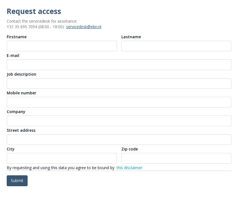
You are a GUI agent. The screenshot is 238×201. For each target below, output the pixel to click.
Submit (17, 180)
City (11, 149)
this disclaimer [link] (129, 167)
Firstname (17, 36)
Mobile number (21, 92)
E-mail (13, 55)
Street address (21, 130)
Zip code (129, 149)
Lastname (131, 36)
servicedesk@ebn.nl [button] (83, 26)
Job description (21, 74)
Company (16, 111)
